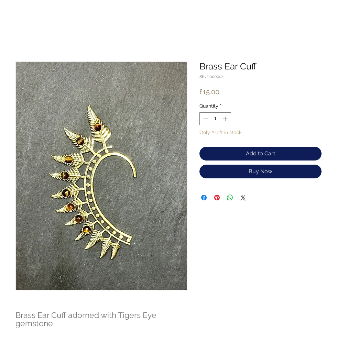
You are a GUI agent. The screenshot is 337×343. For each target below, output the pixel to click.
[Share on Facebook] (204, 197)
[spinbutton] (215, 119)
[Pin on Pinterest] (217, 197)
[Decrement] (204, 119)
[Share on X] (243, 197)
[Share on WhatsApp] (230, 197)
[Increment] (225, 119)
